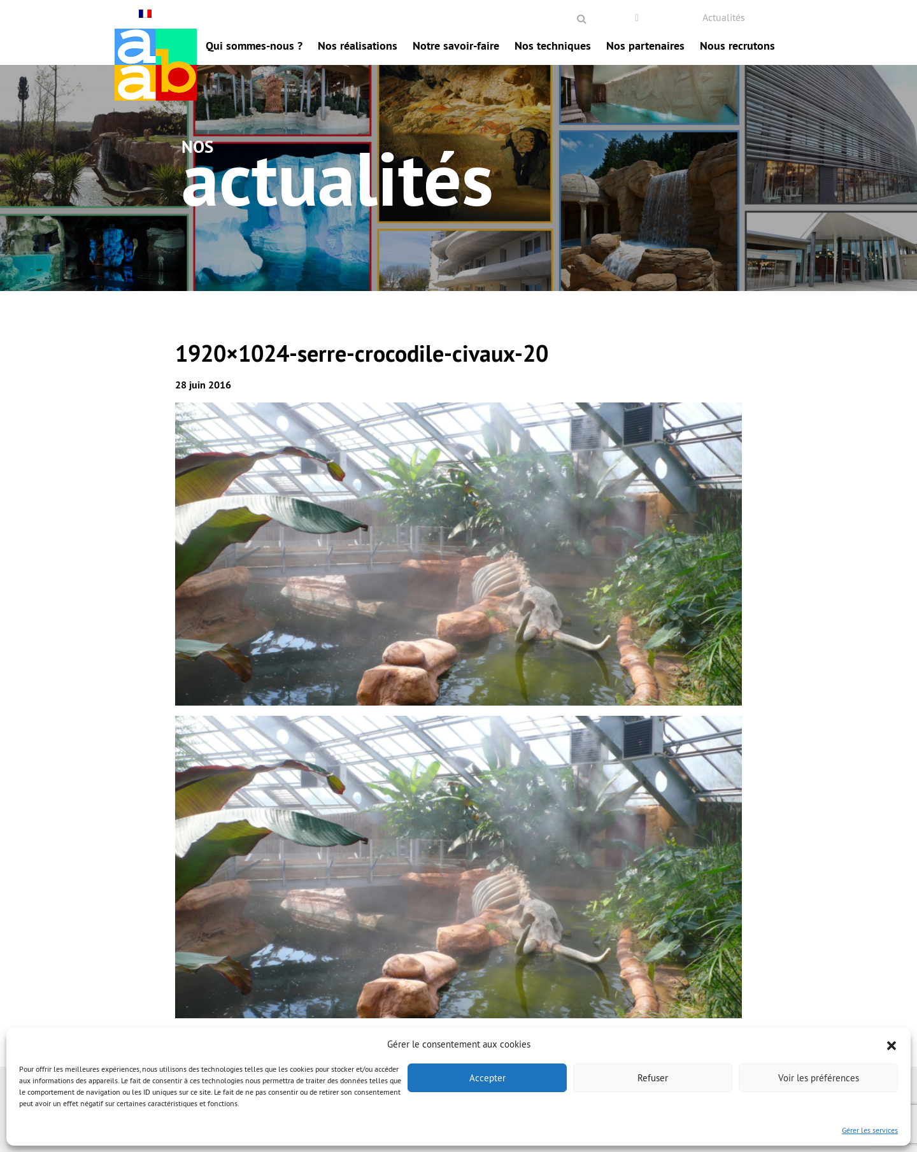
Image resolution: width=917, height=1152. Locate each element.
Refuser (652, 1078)
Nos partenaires (645, 45)
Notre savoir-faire (456, 45)
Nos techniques (553, 45)
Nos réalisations (357, 45)
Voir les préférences (818, 1078)
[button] (891, 1044)
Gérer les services (870, 1130)
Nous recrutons (737, 45)
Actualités (723, 17)
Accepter (487, 1078)
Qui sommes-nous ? (254, 45)
